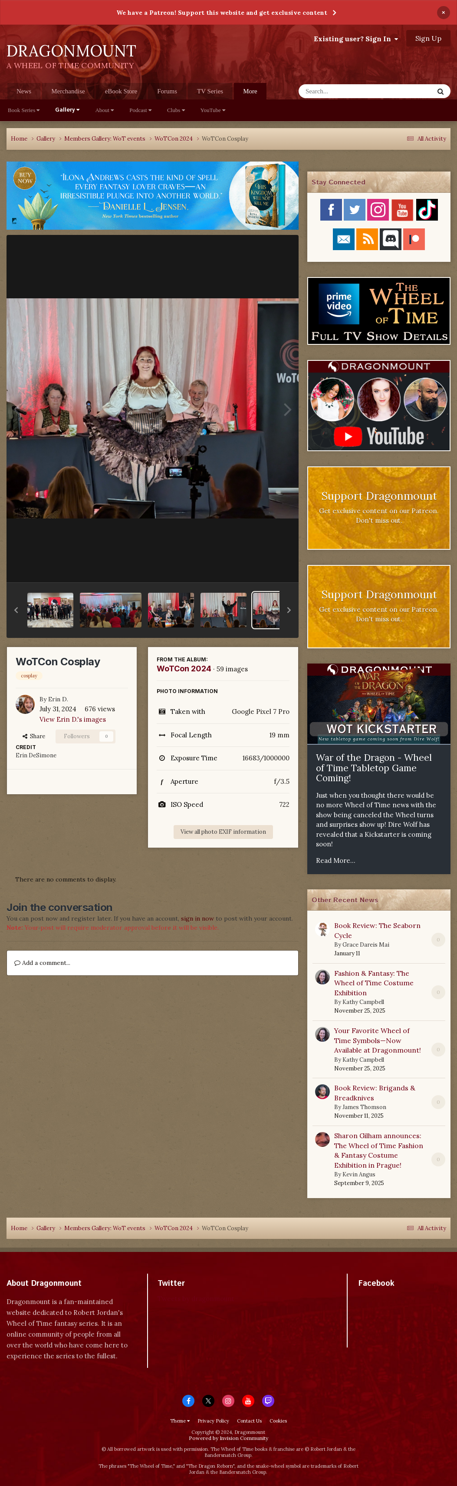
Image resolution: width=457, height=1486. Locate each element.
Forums (167, 91)
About (104, 110)
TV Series (210, 91)
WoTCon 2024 (184, 668)
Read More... (335, 860)
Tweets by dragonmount (196, 1298)
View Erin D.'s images (72, 719)
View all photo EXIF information (223, 831)
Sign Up (428, 38)
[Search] (343, 91)
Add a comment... (42, 963)
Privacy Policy (213, 1421)
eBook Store (121, 91)
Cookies (278, 1421)
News (23, 91)
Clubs (176, 110)
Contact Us (249, 1421)
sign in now (197, 918)
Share (34, 736)
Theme (180, 1421)
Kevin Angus (358, 1174)
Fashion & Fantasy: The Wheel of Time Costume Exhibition (374, 983)
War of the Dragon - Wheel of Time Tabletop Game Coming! (374, 768)
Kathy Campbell (363, 1002)
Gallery (67, 110)
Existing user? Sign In (356, 38)
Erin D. (58, 699)
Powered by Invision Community (228, 1438)
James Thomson (364, 1107)
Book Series (23, 110)
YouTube (213, 110)
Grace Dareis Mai (365, 944)
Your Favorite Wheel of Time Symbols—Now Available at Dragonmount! (377, 1040)
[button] (16, 610)
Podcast (140, 110)
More (250, 91)
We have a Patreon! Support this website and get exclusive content (221, 13)
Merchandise (68, 91)
